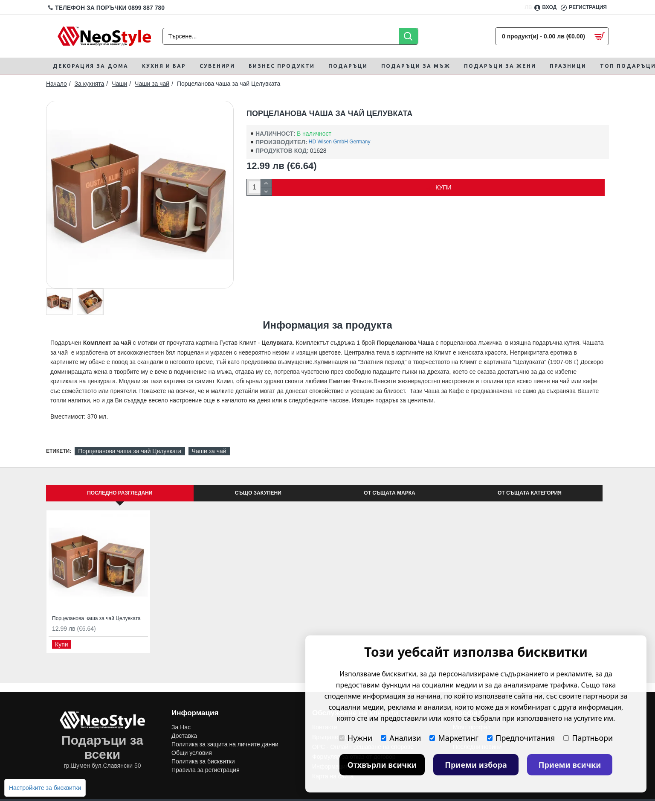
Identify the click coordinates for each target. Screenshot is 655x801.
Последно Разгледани (119, 493)
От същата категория (530, 493)
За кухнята (89, 83)
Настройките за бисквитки (45, 787)
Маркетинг (453, 738)
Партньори (588, 738)
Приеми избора (476, 765)
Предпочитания (521, 738)
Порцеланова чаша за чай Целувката (129, 451)
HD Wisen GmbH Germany (340, 142)
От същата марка (389, 493)
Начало (56, 83)
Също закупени (258, 493)
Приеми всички (570, 765)
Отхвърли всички (382, 765)
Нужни (355, 738)
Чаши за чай (152, 83)
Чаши (119, 83)
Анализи (401, 738)
